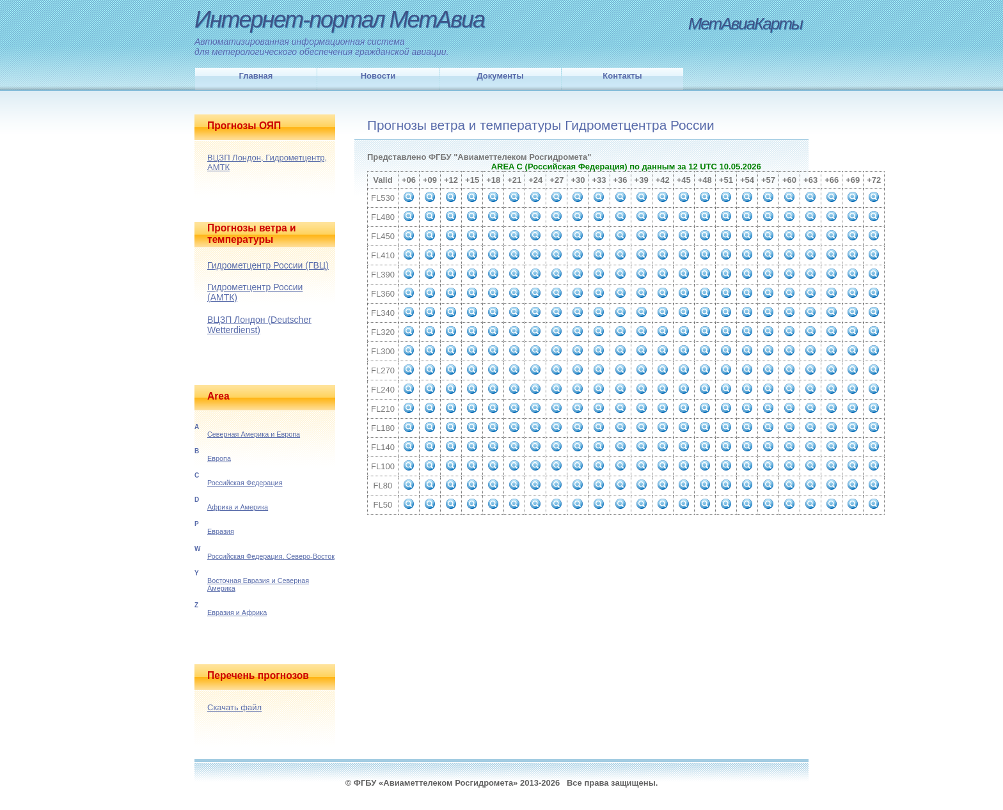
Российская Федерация (245, 483)
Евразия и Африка (237, 612)
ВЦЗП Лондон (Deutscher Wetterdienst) (259, 325)
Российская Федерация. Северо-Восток (271, 556)
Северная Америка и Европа (253, 434)
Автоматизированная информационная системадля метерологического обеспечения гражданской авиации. (321, 46)
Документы (500, 76)
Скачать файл (234, 707)
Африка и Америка (237, 507)
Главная (256, 76)
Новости (378, 76)
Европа (219, 458)
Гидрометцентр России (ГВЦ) (268, 265)
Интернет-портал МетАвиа (339, 19)
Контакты (622, 76)
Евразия (220, 531)
